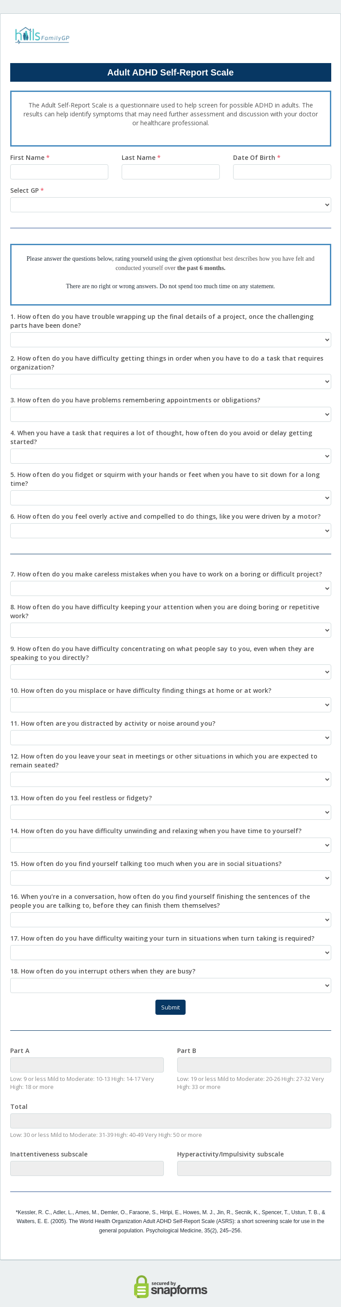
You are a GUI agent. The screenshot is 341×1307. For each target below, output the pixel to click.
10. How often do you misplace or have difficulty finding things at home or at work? (140, 690)
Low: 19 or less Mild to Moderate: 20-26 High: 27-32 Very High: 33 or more (250, 1083)
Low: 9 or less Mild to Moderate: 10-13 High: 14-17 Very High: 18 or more (82, 1083)
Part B (186, 1050)
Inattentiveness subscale (48, 1154)
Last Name (141, 157)
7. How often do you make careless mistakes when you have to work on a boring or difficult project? (166, 574)
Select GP (27, 190)
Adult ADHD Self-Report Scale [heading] (170, 72)
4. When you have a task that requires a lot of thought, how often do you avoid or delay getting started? (161, 437)
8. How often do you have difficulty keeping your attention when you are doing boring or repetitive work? (164, 611)
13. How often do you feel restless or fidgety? (81, 798)
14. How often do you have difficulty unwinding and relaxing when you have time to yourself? (155, 830)
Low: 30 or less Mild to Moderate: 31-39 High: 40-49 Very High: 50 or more (106, 1135)
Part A (19, 1050)
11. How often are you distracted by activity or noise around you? (112, 723)
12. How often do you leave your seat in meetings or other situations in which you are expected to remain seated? (163, 760)
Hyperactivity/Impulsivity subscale (230, 1154)
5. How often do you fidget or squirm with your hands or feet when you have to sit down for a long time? (165, 479)
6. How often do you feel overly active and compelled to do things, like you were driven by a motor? (165, 516)
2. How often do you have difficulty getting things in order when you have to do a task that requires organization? (166, 362)
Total (19, 1106)
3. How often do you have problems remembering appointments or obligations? (135, 400)
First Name (30, 157)
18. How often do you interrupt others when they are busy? (102, 971)
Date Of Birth (257, 157)
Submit (170, 1007)
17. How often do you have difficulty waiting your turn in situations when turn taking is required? (162, 938)
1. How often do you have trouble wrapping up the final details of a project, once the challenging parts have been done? (161, 321)
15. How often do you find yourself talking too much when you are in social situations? (146, 863)
